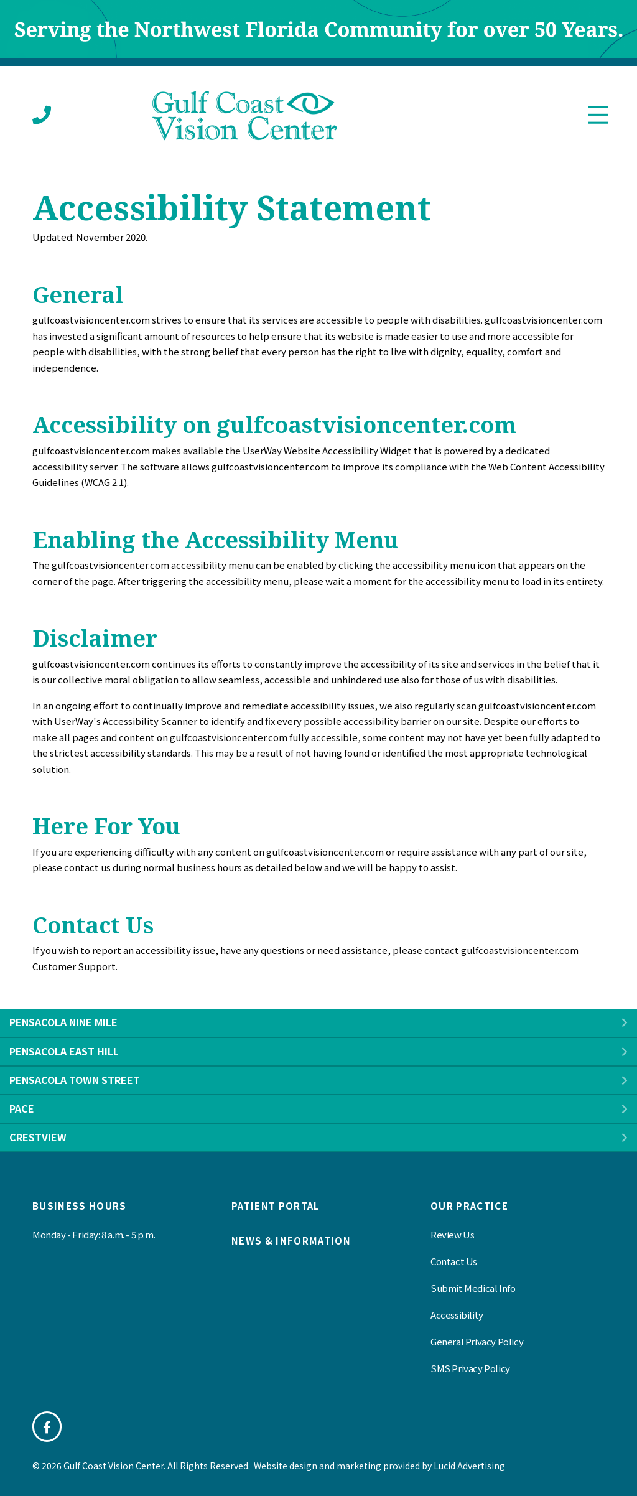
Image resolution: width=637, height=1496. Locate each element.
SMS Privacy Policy (470, 1368)
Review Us (452, 1234)
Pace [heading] (21, 1108)
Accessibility (456, 1314)
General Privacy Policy (476, 1341)
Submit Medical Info (472, 1287)
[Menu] (598, 115)
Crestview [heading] (38, 1136)
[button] (624, 1022)
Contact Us (453, 1261)
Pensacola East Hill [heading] (64, 1051)
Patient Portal (275, 1205)
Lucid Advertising (469, 1465)
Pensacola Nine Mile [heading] (63, 1021)
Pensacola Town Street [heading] (74, 1079)
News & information (291, 1240)
